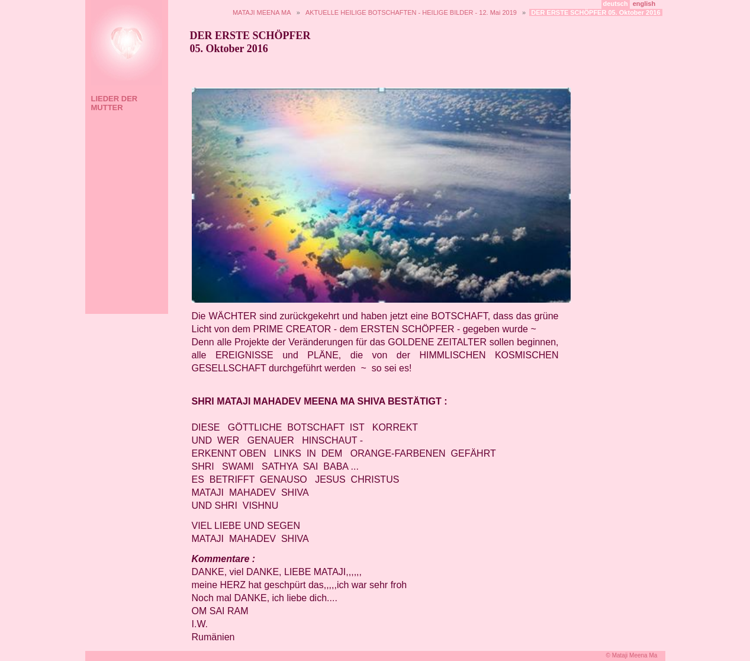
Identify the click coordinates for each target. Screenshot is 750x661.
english (644, 3)
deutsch (615, 3)
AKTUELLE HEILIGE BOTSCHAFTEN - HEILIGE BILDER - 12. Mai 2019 (411, 12)
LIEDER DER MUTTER (114, 103)
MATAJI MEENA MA (262, 12)
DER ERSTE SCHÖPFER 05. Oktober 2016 (595, 12)
